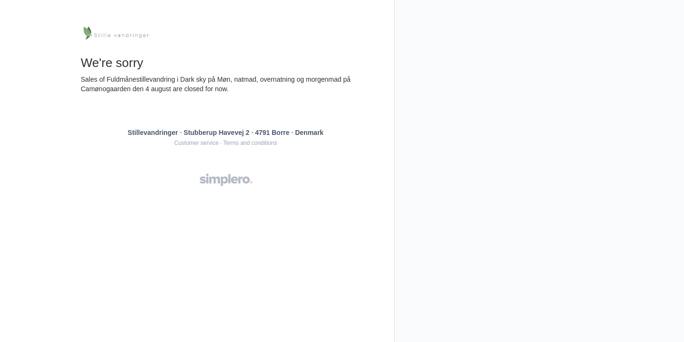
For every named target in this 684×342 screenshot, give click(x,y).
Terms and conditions (250, 143)
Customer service (196, 143)
